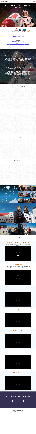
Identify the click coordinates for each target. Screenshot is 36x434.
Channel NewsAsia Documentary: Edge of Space (18, 41)
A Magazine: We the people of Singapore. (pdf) (18, 36)
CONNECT (34, 1)
